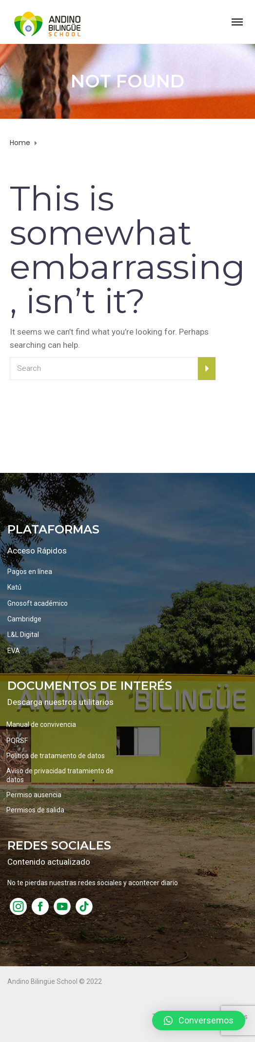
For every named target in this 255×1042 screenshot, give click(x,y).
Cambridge (24, 619)
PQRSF (17, 740)
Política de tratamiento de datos (55, 756)
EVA (13, 651)
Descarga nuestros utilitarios (60, 702)
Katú (14, 587)
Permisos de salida (35, 810)
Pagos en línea (29, 571)
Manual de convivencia (41, 724)
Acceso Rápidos (37, 550)
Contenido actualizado (48, 862)
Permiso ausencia (33, 795)
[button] (198, 1020)
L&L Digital (23, 634)
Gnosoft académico (37, 603)
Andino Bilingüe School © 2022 (54, 981)
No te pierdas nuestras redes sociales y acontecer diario (92, 883)
